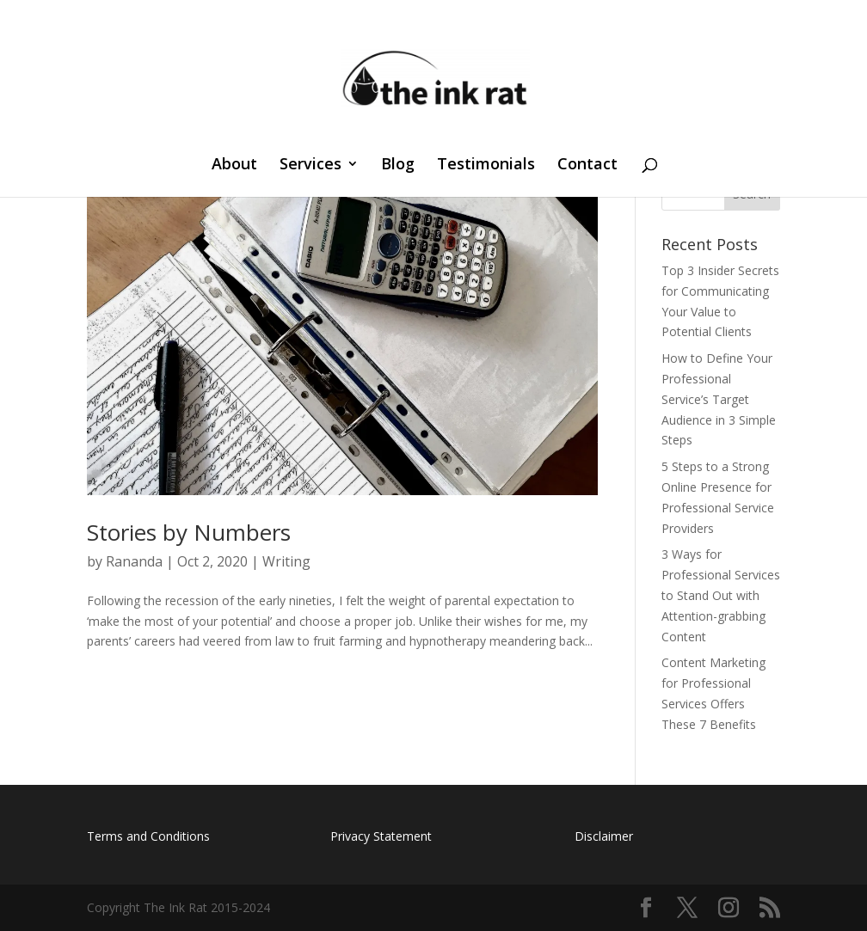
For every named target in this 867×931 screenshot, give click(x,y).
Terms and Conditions (148, 836)
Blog (398, 165)
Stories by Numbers (189, 532)
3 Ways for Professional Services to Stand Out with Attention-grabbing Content (720, 595)
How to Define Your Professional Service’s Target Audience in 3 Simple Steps (718, 399)
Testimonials (486, 165)
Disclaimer (604, 836)
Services (310, 165)
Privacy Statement (381, 836)
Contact (587, 165)
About (234, 165)
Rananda (134, 561)
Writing (286, 561)
